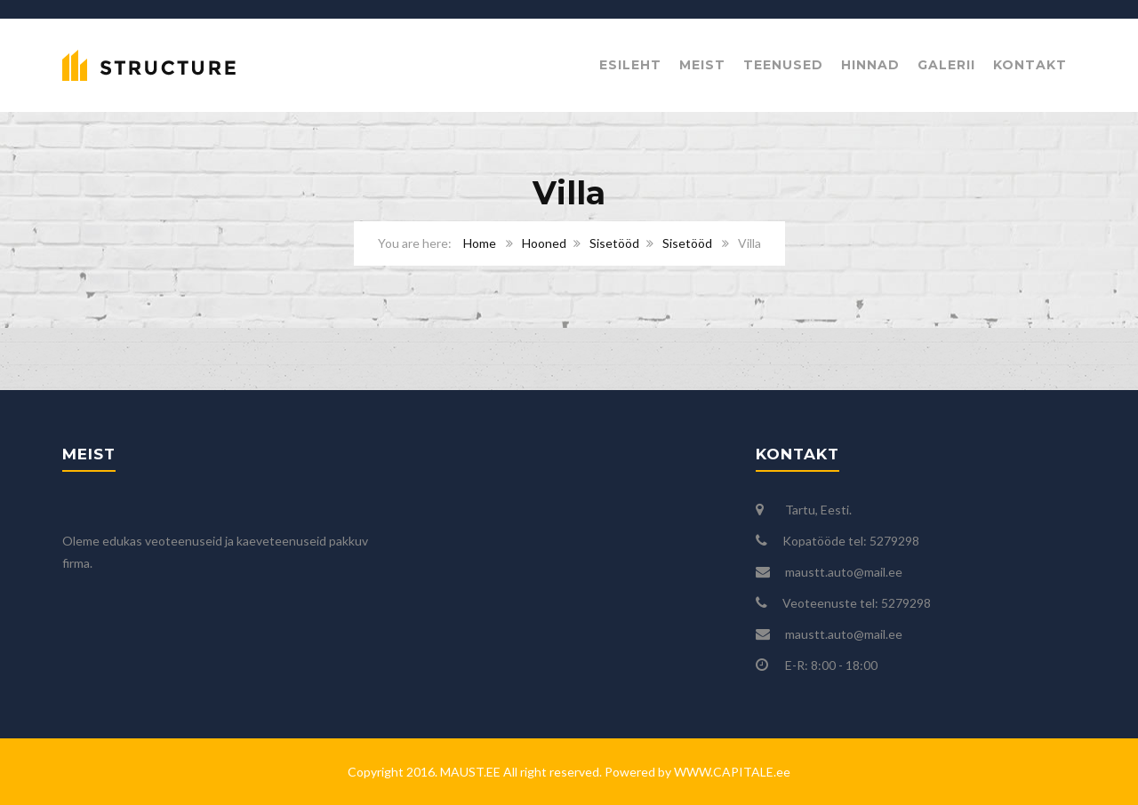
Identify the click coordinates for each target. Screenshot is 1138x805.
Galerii (946, 65)
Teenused (783, 65)
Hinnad (870, 65)
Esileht (630, 65)
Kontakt (1030, 65)
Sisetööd (614, 243)
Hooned (544, 243)
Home (479, 243)
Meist (702, 65)
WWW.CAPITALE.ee (730, 771)
